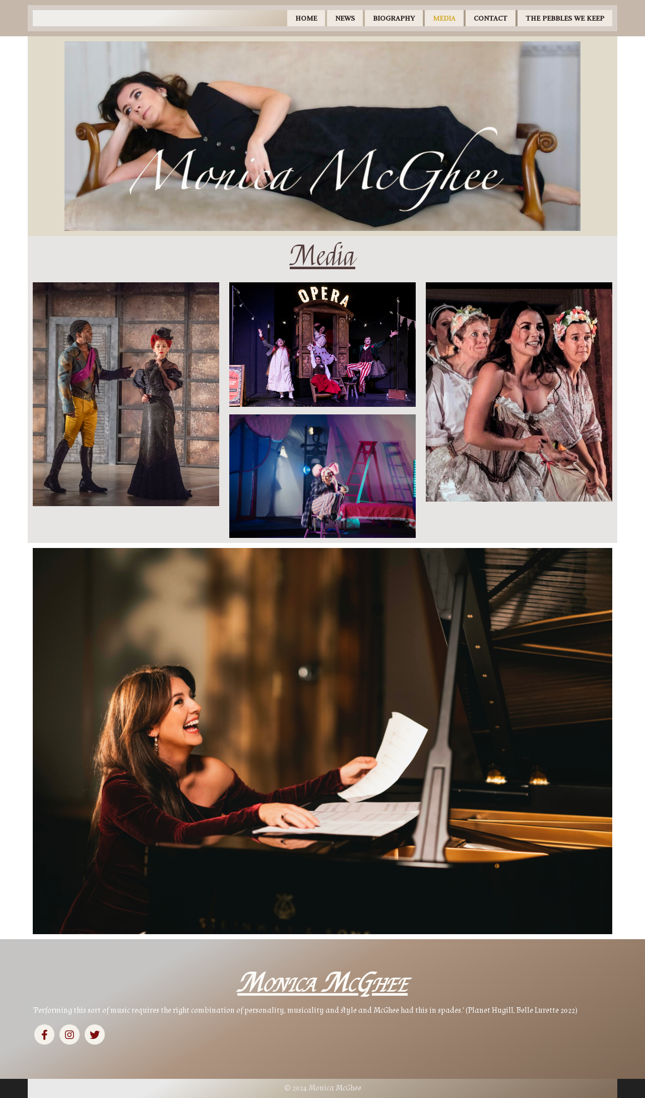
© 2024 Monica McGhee (322, 1088)
